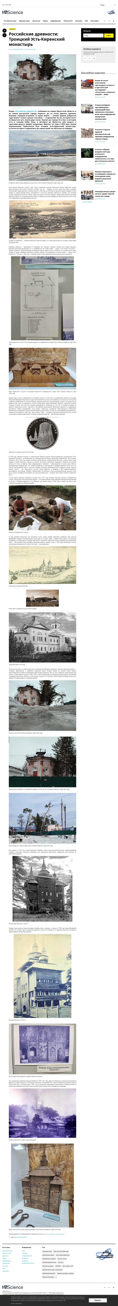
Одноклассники (59, 1234)
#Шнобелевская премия (49, 1258)
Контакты (25, 1258)
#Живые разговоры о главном (65, 1273)
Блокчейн (78, 21)
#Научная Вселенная (48, 1277)
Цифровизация (55, 21)
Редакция (24, 1253)
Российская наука (10, 21)
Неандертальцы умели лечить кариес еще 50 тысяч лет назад (105, 188)
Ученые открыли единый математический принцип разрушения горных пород (104, 131)
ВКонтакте (46, 1234)
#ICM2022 (58, 1266)
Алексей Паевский (16, 49)
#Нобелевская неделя (48, 1255)
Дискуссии (36, 21)
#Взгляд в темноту (48, 1266)
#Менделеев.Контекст (48, 1273)
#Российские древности (20, 1237)
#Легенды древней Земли (49, 1262)
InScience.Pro (68, 21)
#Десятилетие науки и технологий (52, 1269)
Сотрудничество (27, 1255)
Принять (98, 1300)
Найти (109, 35)
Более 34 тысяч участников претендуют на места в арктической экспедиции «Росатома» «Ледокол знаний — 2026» (105, 86)
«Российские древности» (26, 111)
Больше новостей (87, 195)
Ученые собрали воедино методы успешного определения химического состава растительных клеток (104, 151)
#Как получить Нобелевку (61, 1251)
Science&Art (95, 21)
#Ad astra (60, 1262)
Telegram (51, 1234)
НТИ (86, 21)
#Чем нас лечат (62, 1258)
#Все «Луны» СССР (68, 1266)
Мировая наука (24, 21)
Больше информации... (17, 1303)
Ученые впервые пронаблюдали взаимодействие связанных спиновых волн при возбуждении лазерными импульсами (105, 110)
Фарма (45, 21)
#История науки (47, 1251)
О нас (23, 1250)
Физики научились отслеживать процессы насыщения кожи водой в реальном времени (105, 171)
